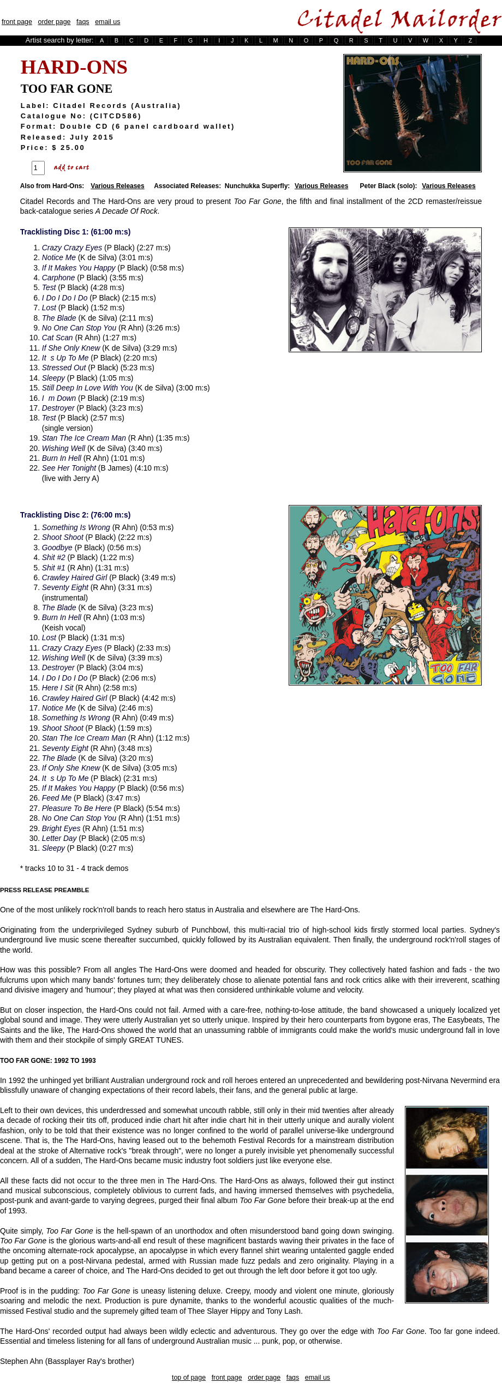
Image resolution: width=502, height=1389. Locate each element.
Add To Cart (72, 168)
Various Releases (117, 186)
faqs (82, 22)
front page (17, 22)
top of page (189, 1377)
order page (54, 22)
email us (107, 22)
